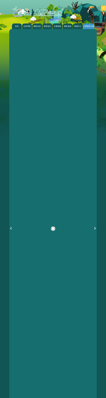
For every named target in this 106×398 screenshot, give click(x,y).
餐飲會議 (67, 26)
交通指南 (57, 26)
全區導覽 (27, 26)
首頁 (17, 26)
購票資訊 (47, 26)
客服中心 (77, 26)
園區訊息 (37, 26)
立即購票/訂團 (88, 26)
